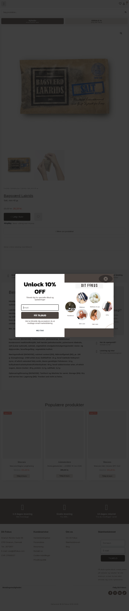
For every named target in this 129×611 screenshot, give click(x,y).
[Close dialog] (106, 279)
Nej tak (40, 330)
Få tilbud (40, 315)
